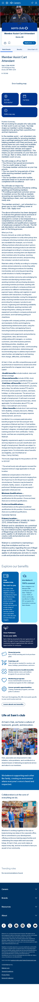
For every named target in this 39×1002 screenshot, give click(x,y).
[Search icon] (32, 3)
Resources (19, 906)
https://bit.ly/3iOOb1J (10, 455)
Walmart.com (5, 968)
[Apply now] (29, 43)
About (19, 915)
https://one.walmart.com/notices (14, 406)
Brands (19, 898)
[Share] (5, 43)
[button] (9, 43)
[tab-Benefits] (19, 49)
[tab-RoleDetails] (6, 49)
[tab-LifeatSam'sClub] (32, 49)
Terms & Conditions (7, 971)
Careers (19, 889)
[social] (4, 926)
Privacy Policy (6, 975)
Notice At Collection (7, 978)
